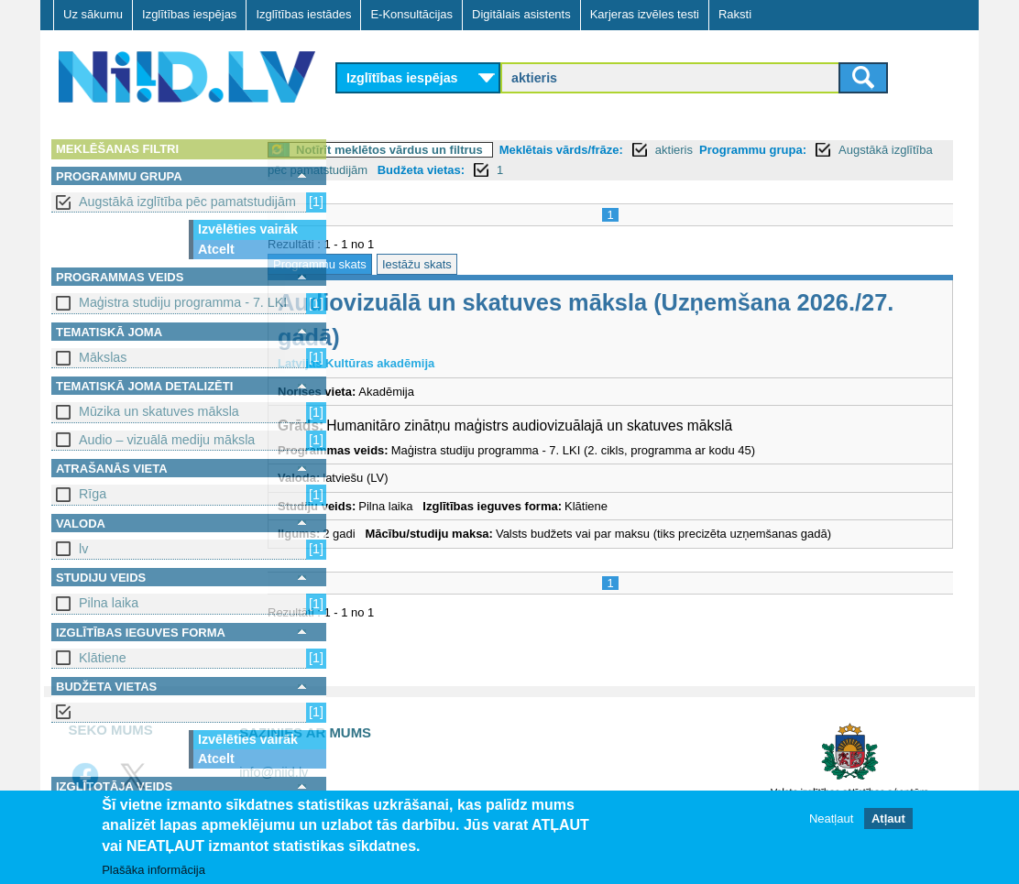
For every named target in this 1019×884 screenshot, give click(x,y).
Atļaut (888, 819)
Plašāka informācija (153, 871)
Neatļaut (831, 819)
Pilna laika (108, 602)
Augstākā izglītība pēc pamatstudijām (187, 201)
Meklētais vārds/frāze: (634, 150)
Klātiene (102, 657)
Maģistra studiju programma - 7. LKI (183, 302)
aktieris (747, 150)
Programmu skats (393, 264)
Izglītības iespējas (189, 14)
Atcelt (216, 249)
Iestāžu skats (490, 264)
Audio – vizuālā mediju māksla (167, 439)
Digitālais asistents (521, 14)
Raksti (734, 14)
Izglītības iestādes (303, 14)
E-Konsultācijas (411, 14)
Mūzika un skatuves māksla (159, 411)
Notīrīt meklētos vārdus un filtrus (462, 150)
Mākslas (102, 357)
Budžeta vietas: (660, 170)
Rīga (92, 493)
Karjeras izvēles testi (644, 14)
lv (83, 548)
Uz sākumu (93, 14)
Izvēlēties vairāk (248, 229)
